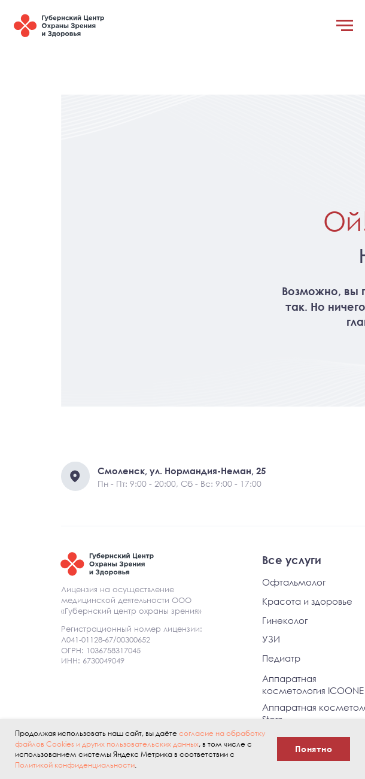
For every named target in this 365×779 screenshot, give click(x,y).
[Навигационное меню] (344, 26)
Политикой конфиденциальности (75, 764)
